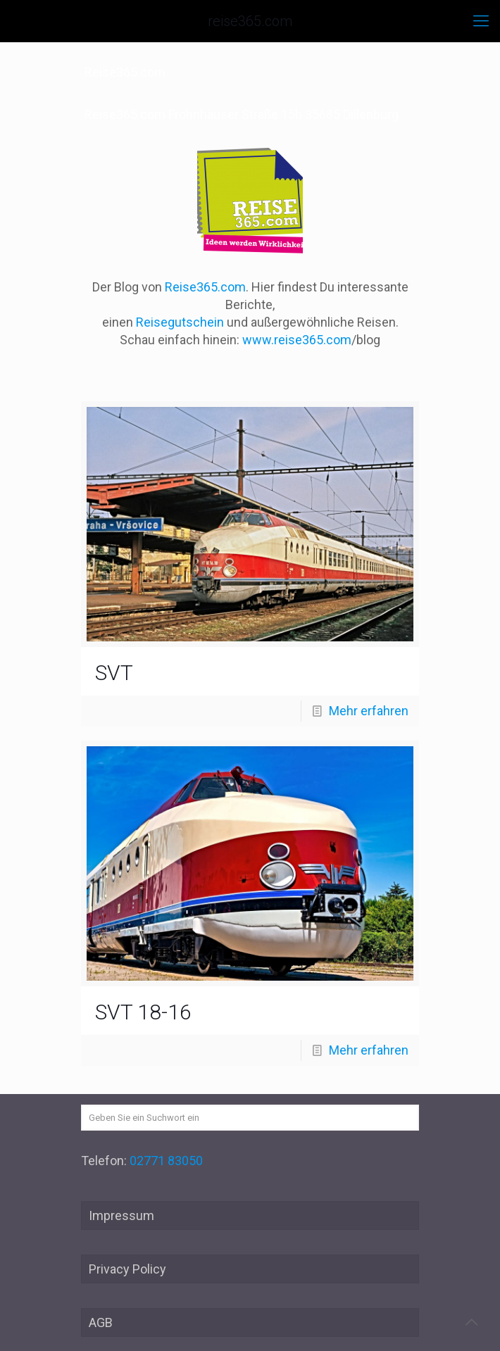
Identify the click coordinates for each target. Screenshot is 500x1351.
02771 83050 (166, 1160)
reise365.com (250, 21)
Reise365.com (205, 286)
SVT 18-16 (143, 1012)
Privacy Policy (127, 1269)
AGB (101, 1322)
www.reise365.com (296, 339)
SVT (114, 672)
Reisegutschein (180, 322)
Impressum (121, 1215)
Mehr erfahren (368, 710)
